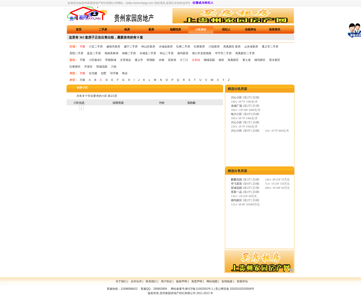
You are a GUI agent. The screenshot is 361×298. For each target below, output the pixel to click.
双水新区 (274, 60)
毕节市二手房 (223, 53)
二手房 (103, 29)
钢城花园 (209, 60)
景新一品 (236, 192)
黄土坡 (246, 60)
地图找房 (175, 29)
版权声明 (181, 281)
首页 (79, 29)
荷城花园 (101, 66)
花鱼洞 (172, 60)
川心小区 (236, 97)
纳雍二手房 (129, 53)
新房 (151, 29)
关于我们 (121, 281)
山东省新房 (251, 46)
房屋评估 (242, 281)
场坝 (221, 60)
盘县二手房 (94, 53)
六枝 (113, 66)
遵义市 (139, 60)
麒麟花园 (236, 179)
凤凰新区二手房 (245, 53)
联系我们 (151, 281)
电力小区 (236, 114)
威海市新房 (113, 46)
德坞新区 (259, 60)
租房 (127, 29)
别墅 (103, 73)
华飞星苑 (236, 183)
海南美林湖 (111, 53)
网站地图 (212, 281)
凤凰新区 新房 (232, 46)
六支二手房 (96, 46)
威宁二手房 (131, 46)
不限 (82, 46)
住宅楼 (93, 73)
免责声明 (196, 281)
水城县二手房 (148, 53)
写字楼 (114, 73)
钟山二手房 (167, 53)
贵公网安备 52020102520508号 (234, 288)
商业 (125, 73)
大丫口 (184, 60)
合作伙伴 (136, 281)
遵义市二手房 (270, 46)
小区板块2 (95, 60)
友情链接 (227, 281)
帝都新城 (110, 60)
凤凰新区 (233, 60)
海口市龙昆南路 (201, 53)
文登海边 (125, 60)
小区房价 (200, 29)
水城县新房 (166, 46)
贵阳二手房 (76, 53)
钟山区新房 (148, 46)
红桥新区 (75, 66)
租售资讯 (274, 29)
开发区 (88, 66)
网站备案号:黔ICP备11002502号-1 (192, 288)
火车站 (196, 60)
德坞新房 (182, 53)
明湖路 (151, 60)
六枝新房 (214, 46)
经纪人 (226, 29)
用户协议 (166, 281)
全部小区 (82, 87)
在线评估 (250, 29)
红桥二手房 (183, 46)
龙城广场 (236, 105)
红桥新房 (199, 46)
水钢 (161, 60)
